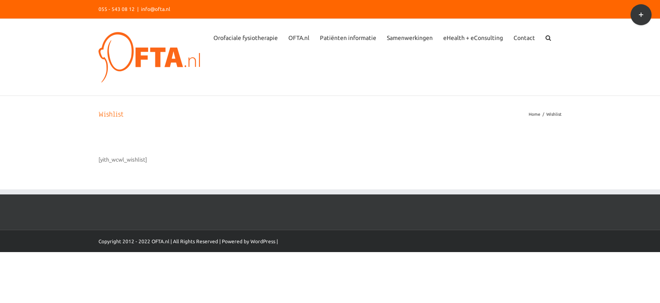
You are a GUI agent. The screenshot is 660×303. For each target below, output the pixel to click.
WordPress (262, 277)
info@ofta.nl (155, 9)
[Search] (559, 114)
